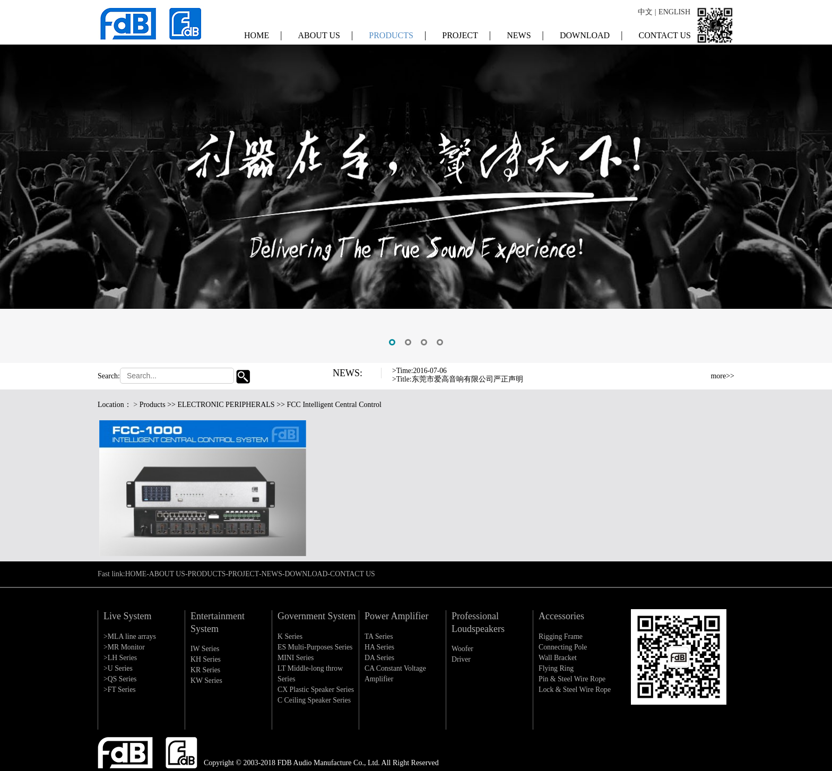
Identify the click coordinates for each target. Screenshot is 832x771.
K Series (290, 636)
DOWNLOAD (591, 32)
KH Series (205, 659)
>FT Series (119, 690)
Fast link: (112, 574)
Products (153, 405)
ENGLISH (674, 10)
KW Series (206, 681)
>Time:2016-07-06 (420, 371)
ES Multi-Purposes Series (316, 647)
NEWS (525, 32)
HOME (263, 32)
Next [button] (670, 382)
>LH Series (120, 658)
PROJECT (466, 32)
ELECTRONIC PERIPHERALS (225, 405)
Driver (461, 659)
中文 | (647, 10)
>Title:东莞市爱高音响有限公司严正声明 (458, 379)
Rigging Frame (561, 636)
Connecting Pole (563, 647)
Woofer (463, 649)
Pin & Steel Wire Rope (572, 679)
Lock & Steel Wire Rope (575, 690)
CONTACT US (665, 32)
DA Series (380, 658)
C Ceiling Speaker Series (315, 700)
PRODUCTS (397, 32)
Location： (115, 405)
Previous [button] (670, 374)
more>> (722, 376)
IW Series (205, 649)
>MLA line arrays (130, 636)
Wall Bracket (558, 658)
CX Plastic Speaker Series (317, 690)
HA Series (380, 647)
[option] (416, 181)
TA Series (379, 636)
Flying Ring (556, 668)
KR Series (205, 670)
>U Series (118, 668)
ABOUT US (325, 32)
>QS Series (120, 679)
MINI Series (296, 658)
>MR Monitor (124, 647)
